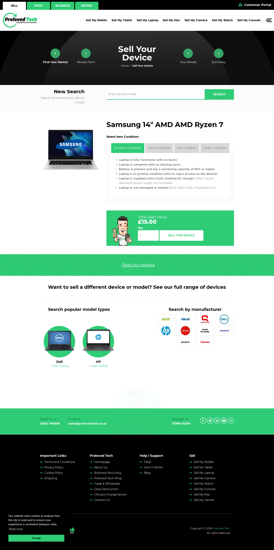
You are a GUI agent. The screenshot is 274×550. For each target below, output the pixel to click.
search (219, 94)
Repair (86, 5)
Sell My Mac (171, 20)
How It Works (153, 467)
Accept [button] (36, 538)
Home (125, 65)
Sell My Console (248, 20)
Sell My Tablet (121, 20)
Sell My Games (204, 500)
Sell (14, 5)
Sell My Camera (196, 20)
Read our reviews (138, 265)
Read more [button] (16, 529)
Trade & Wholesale (107, 483)
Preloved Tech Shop (108, 478)
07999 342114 (181, 423)
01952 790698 (50, 423)
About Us (100, 467)
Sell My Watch (222, 20)
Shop (38, 5)
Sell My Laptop (147, 20)
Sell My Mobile (96, 20)
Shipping (50, 478)
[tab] (128, 148)
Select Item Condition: (122, 136)
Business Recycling (107, 472)
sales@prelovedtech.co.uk (87, 423)
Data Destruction (106, 489)
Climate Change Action (110, 494)
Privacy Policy (53, 467)
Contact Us (102, 500)
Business (62, 5)
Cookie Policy (53, 472)
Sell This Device (181, 235)
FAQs (147, 462)
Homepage (102, 462)
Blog (147, 472)
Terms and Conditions (59, 462)
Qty (140, 228)
